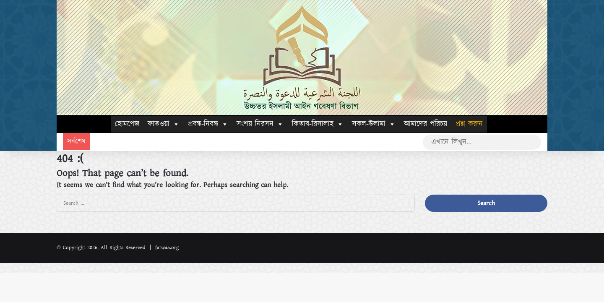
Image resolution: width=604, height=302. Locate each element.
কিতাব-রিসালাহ (318, 124)
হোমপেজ (127, 124)
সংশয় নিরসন (260, 124)
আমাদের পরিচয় (425, 124)
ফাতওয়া (164, 124)
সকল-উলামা (374, 124)
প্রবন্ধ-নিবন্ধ (208, 124)
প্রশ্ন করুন (469, 124)
